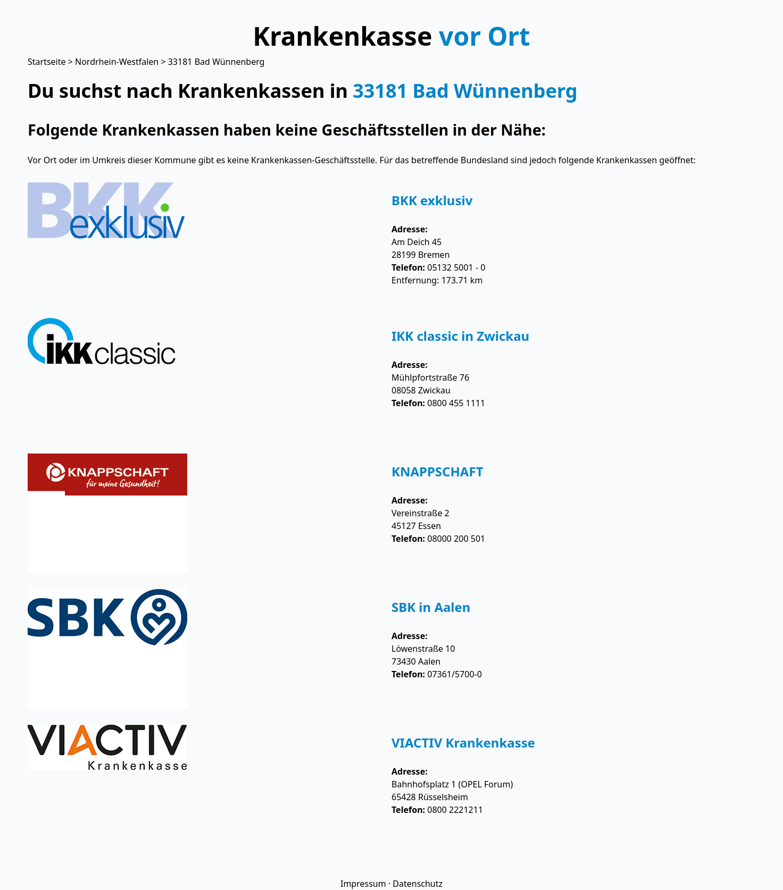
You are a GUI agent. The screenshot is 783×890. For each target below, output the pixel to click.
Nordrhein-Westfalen (117, 62)
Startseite (47, 62)
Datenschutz (418, 883)
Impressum (363, 883)
